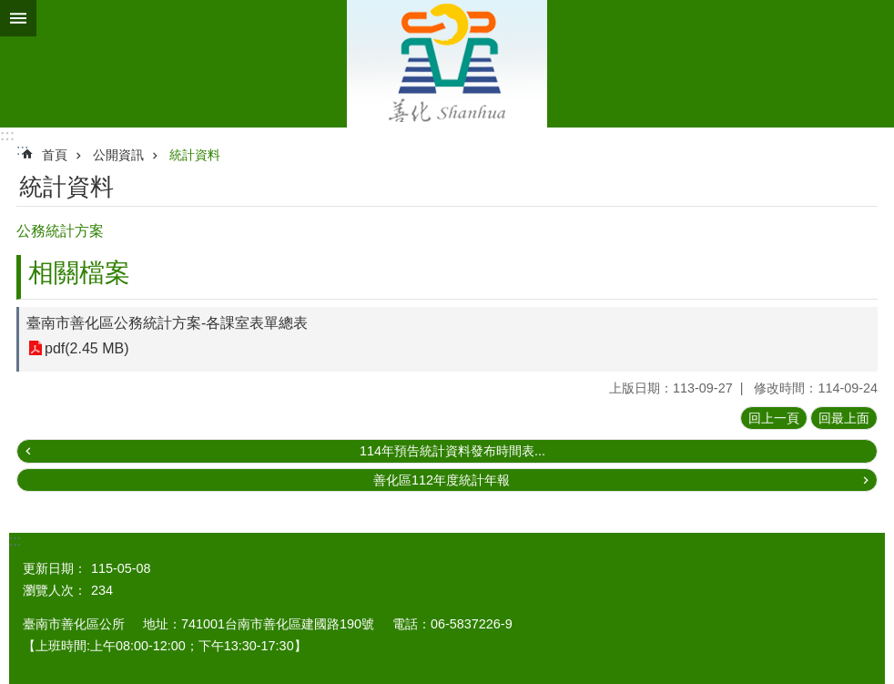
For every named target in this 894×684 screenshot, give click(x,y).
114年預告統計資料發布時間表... (452, 451)
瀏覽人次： (54, 590)
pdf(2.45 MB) (86, 348)
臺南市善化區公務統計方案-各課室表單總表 (167, 323)
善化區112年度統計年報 (441, 480)
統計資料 (194, 155)
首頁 (54, 155)
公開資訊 (118, 155)
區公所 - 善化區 (447, 64)
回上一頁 (773, 418)
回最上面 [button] (843, 418)
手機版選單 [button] (18, 18)
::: (7, 135)
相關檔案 (79, 273)
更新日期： (54, 568)
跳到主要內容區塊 (9, 9)
